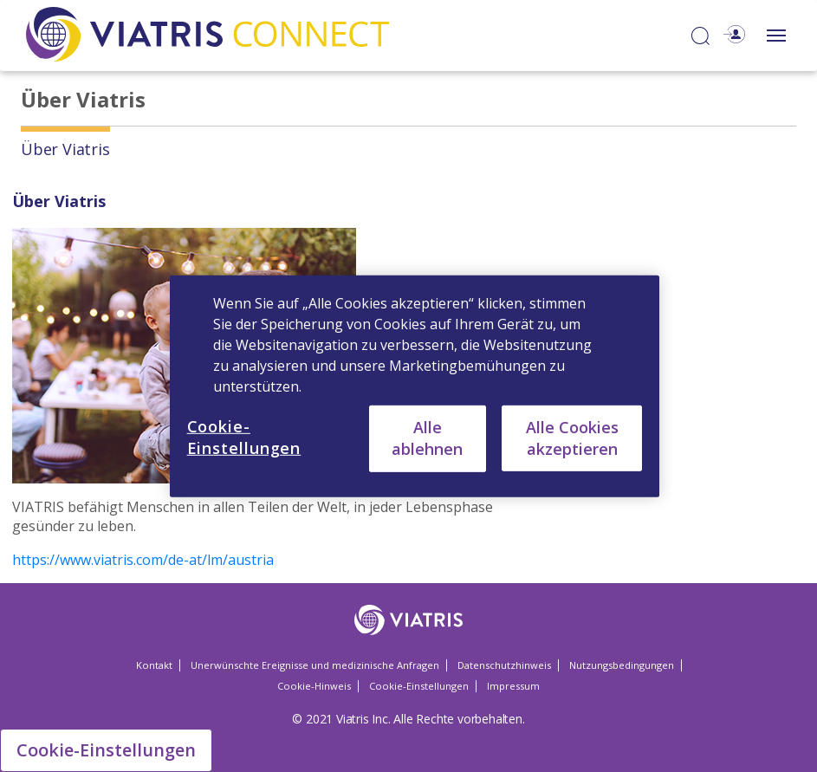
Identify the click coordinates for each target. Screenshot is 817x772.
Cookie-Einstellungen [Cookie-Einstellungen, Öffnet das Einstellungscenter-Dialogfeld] (244, 436)
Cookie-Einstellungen (106, 750)
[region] (415, 385)
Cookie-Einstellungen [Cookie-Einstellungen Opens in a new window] (419, 685)
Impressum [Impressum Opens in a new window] (513, 685)
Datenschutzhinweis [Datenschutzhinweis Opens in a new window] (504, 665)
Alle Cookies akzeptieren (572, 437)
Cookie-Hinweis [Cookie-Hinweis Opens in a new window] (314, 685)
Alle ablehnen (427, 438)
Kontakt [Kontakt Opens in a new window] (154, 665)
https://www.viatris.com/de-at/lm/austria (143, 559)
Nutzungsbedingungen (621, 665)
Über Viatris (65, 149)
